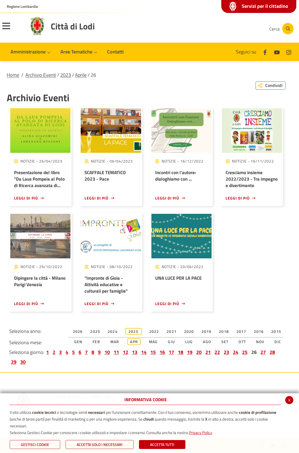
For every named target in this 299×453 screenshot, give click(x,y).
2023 (65, 75)
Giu (171, 341)
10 (107, 352)
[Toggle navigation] (13, 29)
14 (144, 352)
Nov (260, 341)
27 (263, 352)
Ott (242, 341)
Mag (153, 341)
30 (23, 362)
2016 (259, 331)
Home (13, 75)
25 (244, 352)
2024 (113, 331)
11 (116, 352)
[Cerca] (281, 28)
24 (235, 352)
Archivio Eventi (40, 75)
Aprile (81, 75)
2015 (276, 331)
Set (225, 341)
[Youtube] (227, 28)
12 (125, 352)
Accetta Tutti (162, 444)
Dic (277, 341)
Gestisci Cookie (35, 444)
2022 (154, 331)
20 (199, 352)
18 (180, 352)
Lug (189, 341)
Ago (207, 341)
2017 (241, 331)
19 (189, 352)
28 (272, 352)
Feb (96, 341)
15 (153, 352)
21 (208, 352)
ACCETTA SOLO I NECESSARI (100, 444)
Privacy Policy (200, 433)
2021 (171, 331)
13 (134, 352)
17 (171, 352)
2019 (207, 331)
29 (13, 362)
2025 (95, 331)
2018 (224, 331)
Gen (78, 341)
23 (226, 352)
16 (162, 352)
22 (217, 352)
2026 (78, 331)
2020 (189, 331)
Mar (114, 341)
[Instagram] (243, 28)
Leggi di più (26, 198)
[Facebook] (211, 28)
